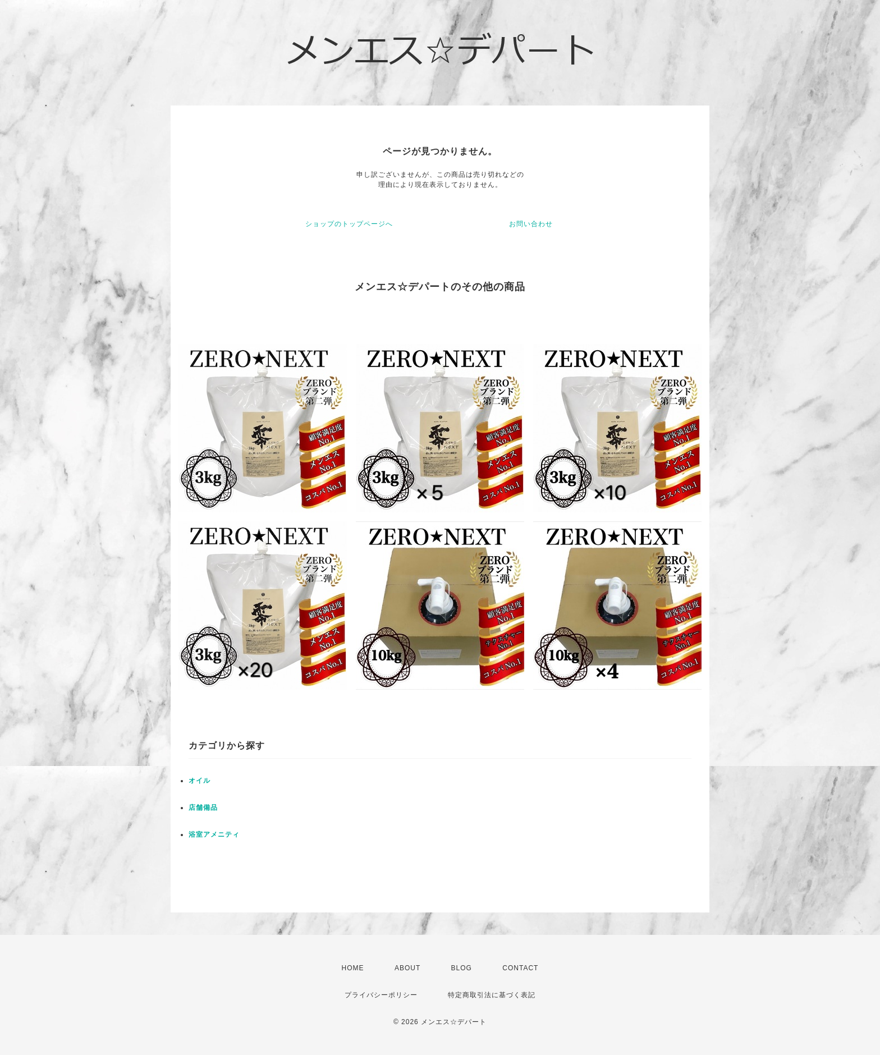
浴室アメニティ (214, 834)
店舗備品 (203, 807)
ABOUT (407, 968)
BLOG (461, 968)
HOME (353, 968)
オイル (199, 781)
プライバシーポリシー (381, 995)
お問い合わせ (531, 224)
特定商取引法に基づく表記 (491, 995)
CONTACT (520, 968)
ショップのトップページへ (349, 224)
